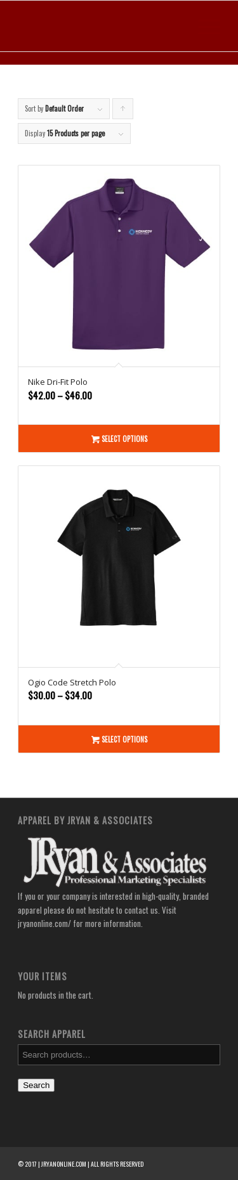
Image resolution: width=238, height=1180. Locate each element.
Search (36, 1085)
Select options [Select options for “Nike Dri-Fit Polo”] (119, 438)
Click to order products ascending (123, 111)
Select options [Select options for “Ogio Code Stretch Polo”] (119, 739)
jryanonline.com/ (44, 923)
